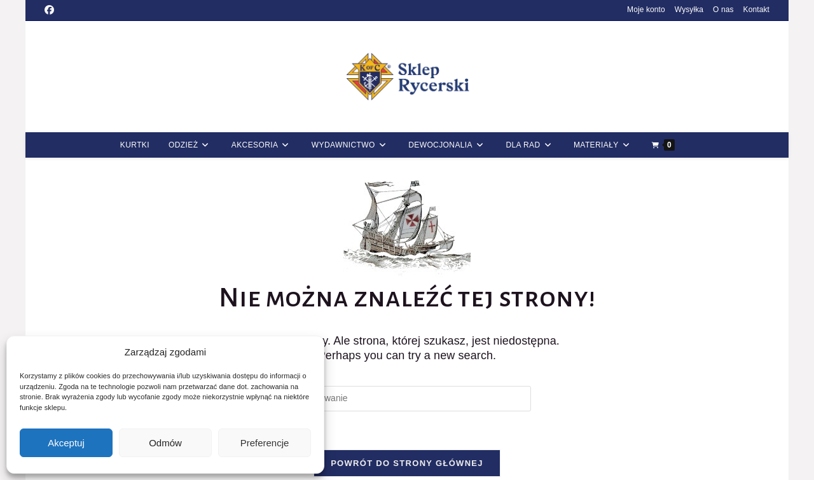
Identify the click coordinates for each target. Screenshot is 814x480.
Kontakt (756, 9)
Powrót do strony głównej (407, 463)
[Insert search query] (407, 398)
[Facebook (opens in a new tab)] (51, 10)
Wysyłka (689, 9)
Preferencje (264, 442)
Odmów (165, 442)
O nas (723, 9)
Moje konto (646, 9)
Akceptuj (66, 442)
